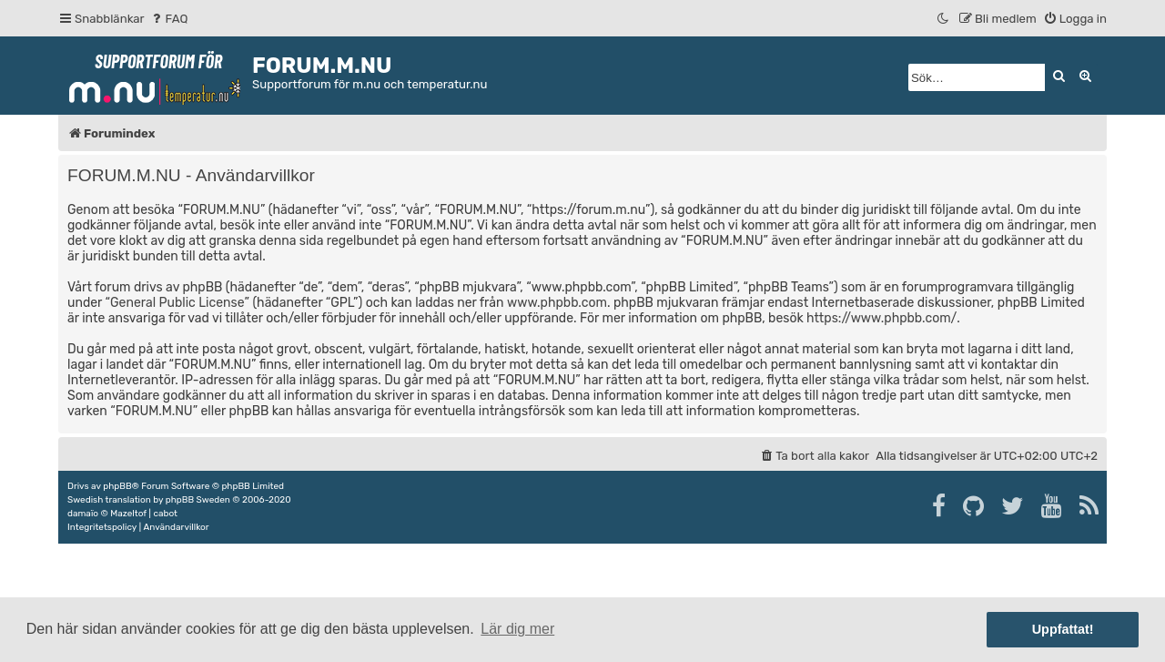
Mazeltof (128, 513)
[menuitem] (168, 18)
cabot (165, 513)
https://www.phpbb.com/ (881, 318)
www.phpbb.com (557, 303)
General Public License (177, 303)
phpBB (117, 486)
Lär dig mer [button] (517, 629)
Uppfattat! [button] (1063, 629)
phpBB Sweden (198, 499)
